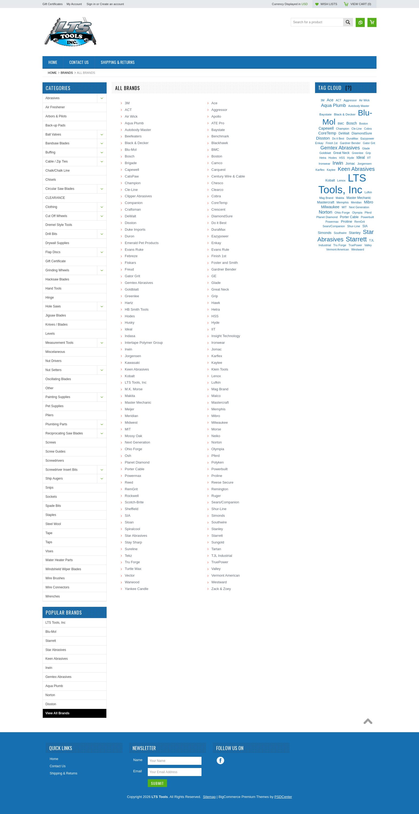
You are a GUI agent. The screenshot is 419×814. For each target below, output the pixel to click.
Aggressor (219, 110)
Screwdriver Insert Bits (61, 470)
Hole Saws (53, 306)
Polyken (217, 462)
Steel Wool (53, 524)
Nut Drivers (53, 361)
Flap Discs (52, 252)
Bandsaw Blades (57, 143)
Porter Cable (134, 469)
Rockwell (132, 496)
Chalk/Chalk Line (57, 170)
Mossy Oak (133, 436)
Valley (215, 569)
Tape (48, 533)
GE (213, 276)
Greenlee (132, 296)
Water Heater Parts (59, 560)
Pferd (215, 456)
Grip (214, 296)
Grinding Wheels (57, 270)
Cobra (216, 196)
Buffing (50, 152)
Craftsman (133, 209)
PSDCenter (283, 797)
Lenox (216, 376)
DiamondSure (222, 216)
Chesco (217, 183)
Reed (129, 482)
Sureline (131, 549)
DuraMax (218, 229)
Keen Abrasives (56, 659)
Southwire (219, 522)
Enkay (216, 243)
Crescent (218, 209)
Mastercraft (220, 402)
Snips (49, 487)
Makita (130, 396)
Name (137, 760)
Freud (129, 269)
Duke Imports (135, 229)
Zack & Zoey (221, 589)
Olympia (217, 449)
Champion (133, 183)
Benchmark (220, 136)
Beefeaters (133, 136)
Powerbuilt (219, 469)
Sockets (51, 497)
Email (137, 771)
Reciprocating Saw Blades (64, 433)
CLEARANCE (55, 198)
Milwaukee (219, 422)
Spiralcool (132, 529)
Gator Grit (132, 276)
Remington (219, 489)
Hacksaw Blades (57, 279)
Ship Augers (54, 478)
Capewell (132, 170)
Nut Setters (53, 370)
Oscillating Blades (58, 379)
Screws (50, 442)
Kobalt (130, 376)
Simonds (218, 516)
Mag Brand (219, 389)
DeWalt (130, 216)
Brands (67, 72)
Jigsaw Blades (55, 315)
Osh (128, 456)
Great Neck (220, 289)
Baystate (218, 130)
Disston (50, 704)
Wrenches (52, 596)
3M (127, 103)
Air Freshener (55, 107)
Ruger (216, 496)
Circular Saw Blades (59, 189)
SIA (127, 516)
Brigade (131, 163)
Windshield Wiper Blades (63, 569)
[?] (349, 87)
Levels (50, 333)
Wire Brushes (55, 578)
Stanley (217, 529)
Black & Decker (137, 143)
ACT (128, 110)
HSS (215, 316)
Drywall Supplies (57, 243)
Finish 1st (218, 256)
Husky (129, 323)
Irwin (48, 668)
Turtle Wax (133, 569)
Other (49, 388)
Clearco (217, 190)
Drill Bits (51, 234)
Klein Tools (219, 369)
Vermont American (225, 575)
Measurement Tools (59, 343)
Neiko (215, 436)
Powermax (133, 476)
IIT (213, 329)
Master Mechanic (138, 402)
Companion (134, 203)
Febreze (131, 256)
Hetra (215, 309)
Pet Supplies (54, 406)
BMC (215, 150)
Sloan (129, 522)
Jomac (216, 349)
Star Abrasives (55, 650)
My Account (74, 4)
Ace (214, 103)
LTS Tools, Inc (55, 622)
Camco (216, 163)
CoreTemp (219, 203)
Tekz (128, 556)
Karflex (216, 356)
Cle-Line (131, 190)
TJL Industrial (221, 556)
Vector (130, 575)
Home (52, 72)
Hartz (129, 303)
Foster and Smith (224, 263)
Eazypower (219, 236)
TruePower (219, 562)
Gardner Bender (223, 269)
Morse (216, 429)
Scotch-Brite (134, 502)
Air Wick (131, 116)
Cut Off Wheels (56, 216)
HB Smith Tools (137, 309)
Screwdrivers (54, 460)
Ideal (128, 329)
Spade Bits (53, 506)
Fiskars (130, 263)
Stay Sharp (133, 542)
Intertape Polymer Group (144, 343)
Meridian (131, 416)
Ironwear (218, 343)
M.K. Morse (133, 389)
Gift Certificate (55, 261)
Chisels (50, 180)
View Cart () (361, 4)
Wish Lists (328, 4)
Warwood (132, 582)
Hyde (215, 323)
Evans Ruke (134, 250)
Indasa (130, 336)
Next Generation (137, 442)
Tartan (216, 549)
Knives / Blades (56, 324)
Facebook (220, 760)
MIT (128, 429)
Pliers (49, 415)
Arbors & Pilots (56, 116)
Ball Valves (53, 134)
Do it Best (218, 223)
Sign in (91, 4)
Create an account (112, 4)
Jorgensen (133, 356)
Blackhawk (219, 143)
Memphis (218, 409)
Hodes (130, 316)
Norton (50, 695)
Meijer (129, 409)
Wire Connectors (57, 587)
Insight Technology (225, 336)
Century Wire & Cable (228, 176)
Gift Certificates (52, 4)
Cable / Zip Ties (56, 161)
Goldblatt (132, 289)
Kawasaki (132, 363)
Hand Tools (53, 288)
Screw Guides (55, 451)
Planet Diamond (137, 462)
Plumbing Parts (56, 424)
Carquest (218, 170)
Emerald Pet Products (141, 243)
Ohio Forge (133, 449)
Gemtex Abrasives (58, 677)
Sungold (217, 542)
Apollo (216, 116)
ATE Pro (217, 123)
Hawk (215, 303)
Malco (216, 396)
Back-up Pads (55, 125)
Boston (216, 156)
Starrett (50, 641)
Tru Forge (132, 562)
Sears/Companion (225, 502)
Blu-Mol (50, 632)
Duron (129, 236)
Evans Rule (220, 250)
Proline (216, 476)
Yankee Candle (136, 589)
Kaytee (216, 363)
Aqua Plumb (54, 686)
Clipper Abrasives (138, 196)
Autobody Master (138, 130)
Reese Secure (222, 482)
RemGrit (131, 489)
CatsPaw (132, 176)
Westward (219, 582)
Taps (48, 542)
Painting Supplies (57, 397)
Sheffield (131, 509)
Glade (216, 283)
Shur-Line (218, 509)
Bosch (129, 156)
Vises (49, 551)
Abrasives (52, 98)
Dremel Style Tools (58, 225)
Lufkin (216, 382)
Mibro (215, 416)
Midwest (131, 422)
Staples (50, 515)
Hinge (49, 297)
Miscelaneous (55, 352)
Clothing (51, 207)
